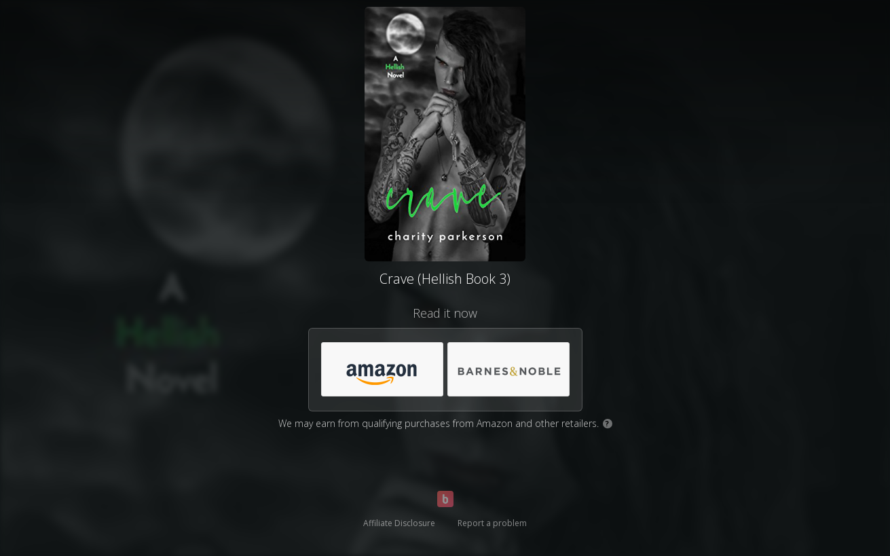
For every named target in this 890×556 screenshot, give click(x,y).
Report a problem (492, 523)
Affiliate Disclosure (399, 523)
